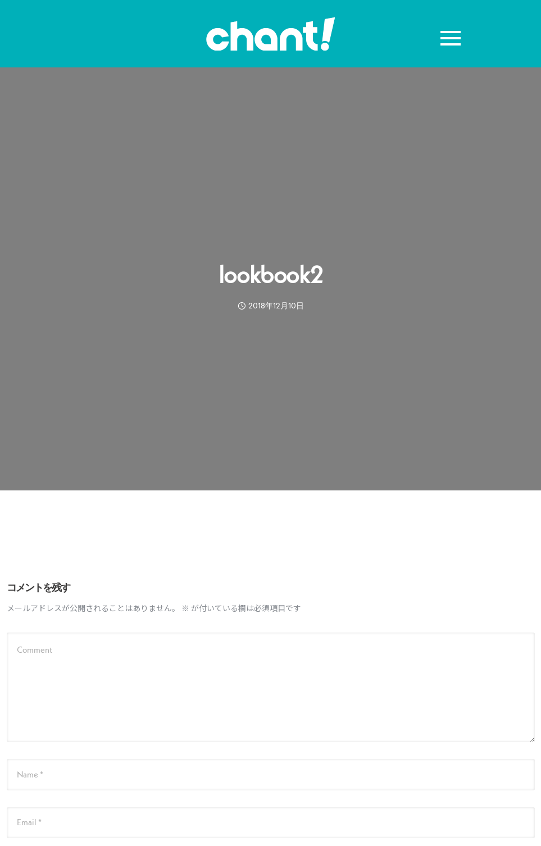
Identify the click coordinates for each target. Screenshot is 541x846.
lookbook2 (270, 274)
